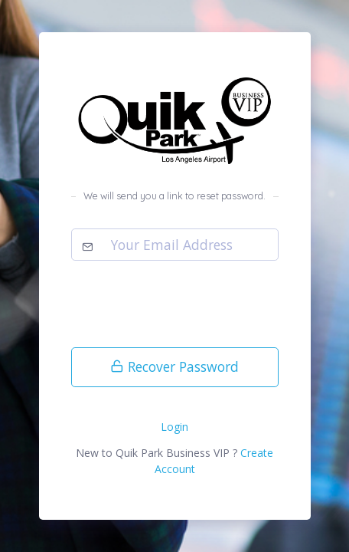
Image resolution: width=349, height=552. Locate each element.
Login (174, 426)
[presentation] (187, 307)
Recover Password (174, 366)
